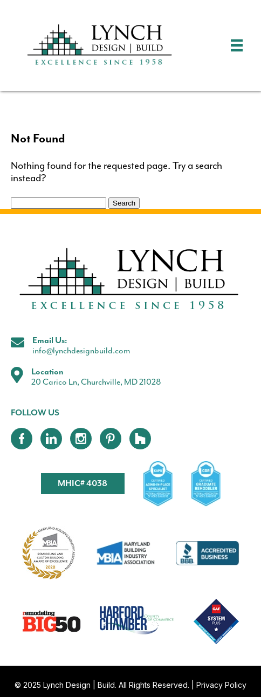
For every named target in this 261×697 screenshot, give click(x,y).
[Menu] (236, 45)
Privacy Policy (221, 684)
